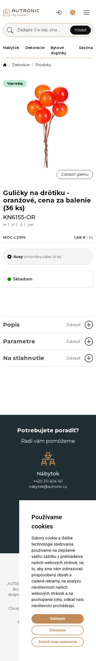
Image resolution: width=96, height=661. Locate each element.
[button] (58, 12)
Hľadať (80, 30)
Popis (42, 324)
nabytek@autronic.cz (48, 486)
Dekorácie (21, 65)
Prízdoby (43, 65)
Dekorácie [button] (35, 47)
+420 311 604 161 (48, 481)
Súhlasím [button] (57, 619)
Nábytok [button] (11, 47)
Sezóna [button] (86, 47)
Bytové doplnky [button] (58, 50)
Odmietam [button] (57, 630)
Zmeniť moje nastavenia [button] (57, 642)
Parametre (42, 341)
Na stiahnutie (42, 358)
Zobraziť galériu (75, 174)
